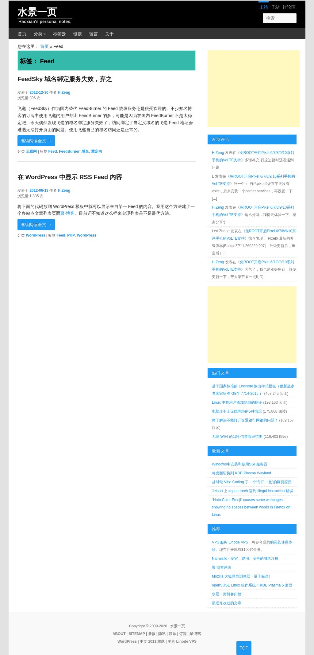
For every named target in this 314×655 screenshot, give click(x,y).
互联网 (31, 151)
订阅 (182, 634)
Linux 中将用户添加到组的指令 (237, 402)
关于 (109, 33)
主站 (263, 7)
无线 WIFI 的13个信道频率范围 (237, 436)
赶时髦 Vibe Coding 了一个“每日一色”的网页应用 (252, 482)
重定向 (96, 151)
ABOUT (119, 634)
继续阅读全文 (36, 140)
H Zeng (64, 92)
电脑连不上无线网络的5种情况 (237, 411)
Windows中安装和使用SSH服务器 (239, 464)
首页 (22, 33)
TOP (243, 647)
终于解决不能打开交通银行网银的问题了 (245, 420)
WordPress (35, 235)
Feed (52, 151)
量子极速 (261, 576)
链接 (77, 33)
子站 (275, 7)
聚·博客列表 (221, 567)
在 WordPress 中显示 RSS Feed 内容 (69, 177)
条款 (151, 634)
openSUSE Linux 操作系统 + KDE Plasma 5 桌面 (252, 585)
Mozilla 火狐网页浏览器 (231, 576)
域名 (85, 151)
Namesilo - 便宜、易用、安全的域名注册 (245, 558)
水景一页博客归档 (226, 594)
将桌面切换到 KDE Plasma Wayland (241, 473)
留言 (93, 33)
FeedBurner (69, 151)
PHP (71, 235)
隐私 (162, 634)
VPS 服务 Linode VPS (230, 542)
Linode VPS (186, 641)
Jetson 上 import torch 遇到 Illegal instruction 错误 (252, 491)
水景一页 (37, 12)
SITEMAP (136, 634)
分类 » (40, 33)
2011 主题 (156, 641)
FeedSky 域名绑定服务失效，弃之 (64, 79)
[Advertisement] (254, 88)
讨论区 (289, 7)
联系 (172, 634)
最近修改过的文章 (226, 603)
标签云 (59, 33)
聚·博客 (67, 213)
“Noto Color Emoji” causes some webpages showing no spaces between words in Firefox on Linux (251, 507)
